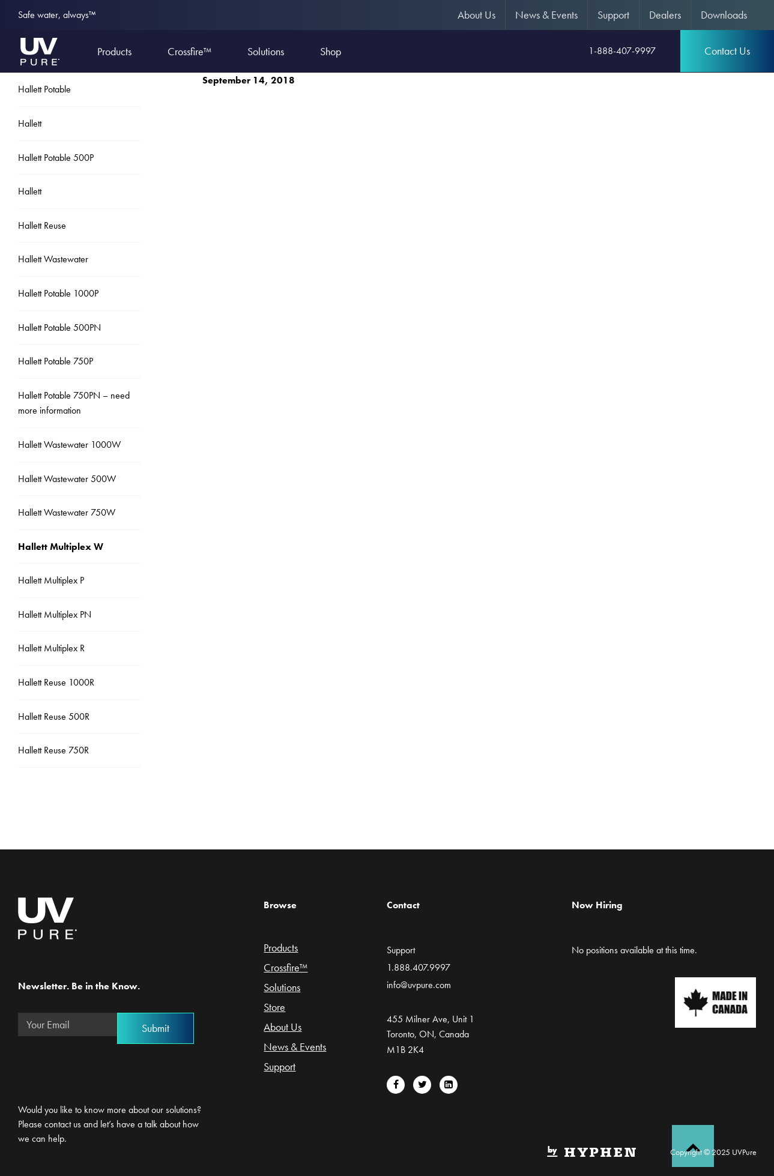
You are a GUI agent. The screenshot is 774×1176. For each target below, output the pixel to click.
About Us (476, 15)
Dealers (665, 15)
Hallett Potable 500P (56, 157)
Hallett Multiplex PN (54, 614)
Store (274, 1008)
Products (281, 948)
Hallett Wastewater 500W (67, 478)
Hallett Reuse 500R (53, 716)
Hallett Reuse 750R (53, 750)
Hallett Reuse (42, 225)
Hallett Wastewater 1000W (69, 444)
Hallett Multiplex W (60, 546)
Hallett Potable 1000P (58, 293)
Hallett (29, 123)
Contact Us (727, 51)
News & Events (546, 15)
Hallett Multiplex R (51, 648)
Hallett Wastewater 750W (66, 512)
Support (613, 15)
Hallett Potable (44, 89)
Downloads (724, 15)
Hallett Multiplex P (51, 580)
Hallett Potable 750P (55, 361)
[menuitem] (477, 15)
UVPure (39, 51)
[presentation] (109, 1069)
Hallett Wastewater (53, 259)
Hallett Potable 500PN (59, 327)
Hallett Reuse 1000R (56, 682)
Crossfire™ (285, 968)
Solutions (282, 988)
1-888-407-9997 (622, 50)
